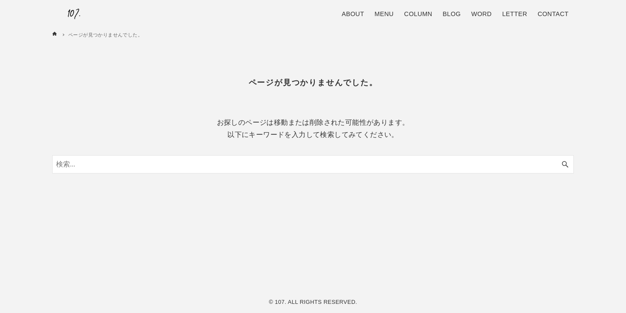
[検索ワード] (313, 164)
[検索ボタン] (565, 164)
